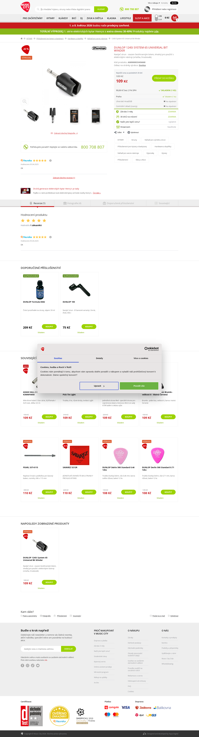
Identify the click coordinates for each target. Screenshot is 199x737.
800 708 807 (92, 147)
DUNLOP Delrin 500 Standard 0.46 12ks (118, 468)
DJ (81, 18)
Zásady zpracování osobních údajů (135, 654)
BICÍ (74, 18)
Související (77, 616)
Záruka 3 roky (126, 111)
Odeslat (68, 648)
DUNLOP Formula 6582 (34, 302)
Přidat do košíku (164, 78)
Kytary (164, 153)
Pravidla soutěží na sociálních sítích (135, 669)
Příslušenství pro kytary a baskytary (50, 38)
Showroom (125, 127)
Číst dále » (97, 193)
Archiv (96, 682)
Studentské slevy (100, 656)
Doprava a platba (100, 640)
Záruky (130, 637)
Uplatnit (172, 121)
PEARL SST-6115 (30, 467)
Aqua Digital (173, 734)
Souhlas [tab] (58, 358)
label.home (22, 38)
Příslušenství (123, 159)
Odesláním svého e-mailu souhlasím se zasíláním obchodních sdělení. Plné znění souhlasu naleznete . (47, 658)
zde (45, 660)
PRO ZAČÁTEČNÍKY (32, 18)
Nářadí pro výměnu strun (155, 140)
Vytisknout (135, 132)
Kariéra (164, 643)
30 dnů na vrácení (128, 116)
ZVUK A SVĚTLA (95, 18)
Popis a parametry (30, 616)
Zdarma (172, 111)
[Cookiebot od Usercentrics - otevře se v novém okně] (146, 349)
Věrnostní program (101, 672)
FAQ (129, 686)
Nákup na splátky (100, 677)
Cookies (131, 691)
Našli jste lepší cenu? (130, 121)
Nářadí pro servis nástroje (97, 38)
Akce (26, 366)
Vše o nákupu (153, 3)
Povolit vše (139, 386)
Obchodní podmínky (135, 648)
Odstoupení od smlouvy (137, 681)
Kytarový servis (100, 661)
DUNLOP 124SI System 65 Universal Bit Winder (35, 558)
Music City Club (167, 658)
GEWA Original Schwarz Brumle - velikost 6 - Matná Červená (157, 393)
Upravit (99, 386)
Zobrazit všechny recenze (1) (64, 178)
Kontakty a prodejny (169, 637)
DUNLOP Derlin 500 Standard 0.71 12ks (158, 468)
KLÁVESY (63, 18)
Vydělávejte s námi (169, 653)
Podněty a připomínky (170, 648)
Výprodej (26, 57)
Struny (134, 140)
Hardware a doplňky (75, 38)
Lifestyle (125, 18)
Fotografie (47, 616)
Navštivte (171, 127)
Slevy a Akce (142, 18)
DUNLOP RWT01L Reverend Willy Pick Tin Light (78, 393)
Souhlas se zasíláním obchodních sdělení (136, 662)
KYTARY (50, 18)
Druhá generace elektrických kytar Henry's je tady (56, 188)
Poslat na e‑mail (159, 616)
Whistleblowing (167, 664)
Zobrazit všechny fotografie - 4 (66, 133)
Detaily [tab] (99, 358)
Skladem (41, 332)
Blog (174, 3)
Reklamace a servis (135, 676)
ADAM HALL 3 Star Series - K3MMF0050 (35, 393)
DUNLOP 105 (69, 302)
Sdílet (119, 132)
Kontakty (164, 3)
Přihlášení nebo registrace (164, 9)
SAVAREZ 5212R (70, 467)
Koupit (49, 326)
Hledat (101, 9)
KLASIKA (111, 18)
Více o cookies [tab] (141, 358)
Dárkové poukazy (134, 643)
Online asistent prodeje (103, 667)
